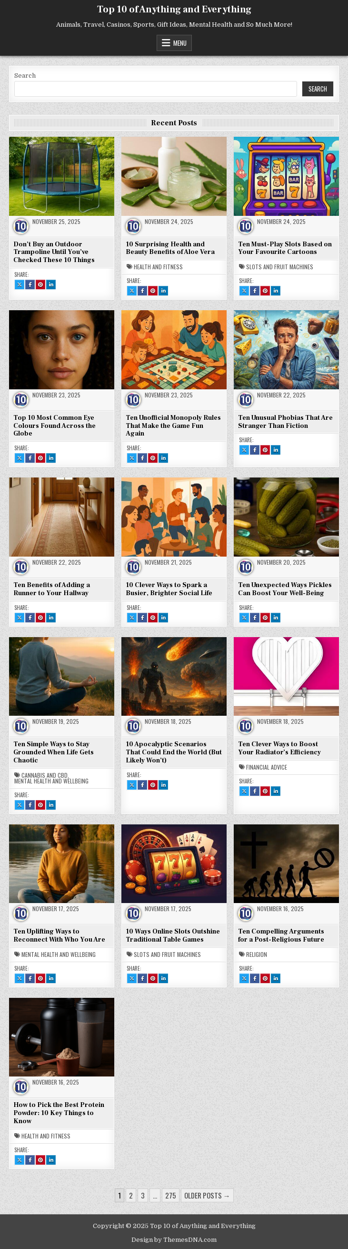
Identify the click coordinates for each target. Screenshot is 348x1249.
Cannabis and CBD (44, 775)
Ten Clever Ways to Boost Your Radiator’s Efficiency (279, 748)
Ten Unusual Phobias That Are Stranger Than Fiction (285, 422)
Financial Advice (266, 767)
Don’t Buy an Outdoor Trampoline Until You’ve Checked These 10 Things (54, 252)
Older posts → (207, 1195)
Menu (180, 43)
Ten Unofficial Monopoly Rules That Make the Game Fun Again (173, 426)
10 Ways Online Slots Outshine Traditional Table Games (173, 935)
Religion (256, 954)
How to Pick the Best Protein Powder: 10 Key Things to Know (58, 1113)
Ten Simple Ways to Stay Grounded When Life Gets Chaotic (53, 752)
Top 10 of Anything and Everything (174, 9)
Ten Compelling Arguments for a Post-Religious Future (281, 935)
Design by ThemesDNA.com (174, 1239)
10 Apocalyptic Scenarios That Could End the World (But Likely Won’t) (174, 752)
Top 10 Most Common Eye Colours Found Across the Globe (54, 426)
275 (170, 1195)
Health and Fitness (158, 267)
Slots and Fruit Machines (279, 267)
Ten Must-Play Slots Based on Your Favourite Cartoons (285, 248)
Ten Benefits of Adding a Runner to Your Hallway (51, 589)
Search (25, 75)
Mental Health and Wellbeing (51, 781)
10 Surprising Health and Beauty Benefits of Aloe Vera (170, 248)
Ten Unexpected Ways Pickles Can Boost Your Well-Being (285, 589)
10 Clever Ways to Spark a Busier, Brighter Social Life (169, 589)
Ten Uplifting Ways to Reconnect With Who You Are (59, 935)
